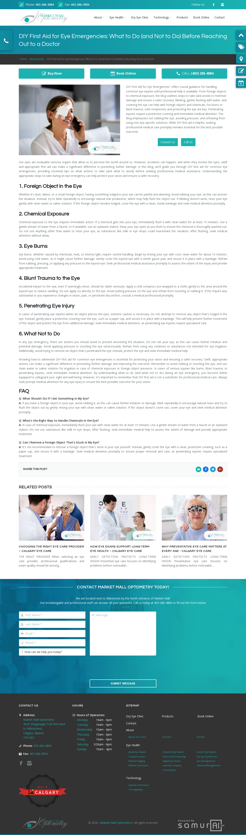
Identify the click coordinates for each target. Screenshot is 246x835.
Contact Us (168, 142)
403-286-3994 (80, 4)
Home (23, 59)
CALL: (195, 73)
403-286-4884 (44, 4)
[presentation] (122, 667)
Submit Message (123, 683)
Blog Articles (37, 59)
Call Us (188, 142)
